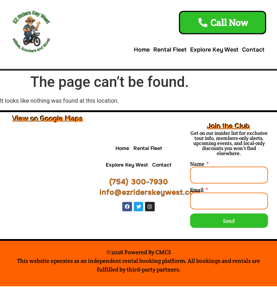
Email (197, 190)
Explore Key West (214, 50)
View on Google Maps (48, 119)
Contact (253, 50)
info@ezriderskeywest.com (150, 193)
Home (142, 50)
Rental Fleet (169, 50)
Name (197, 164)
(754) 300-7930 (138, 182)
